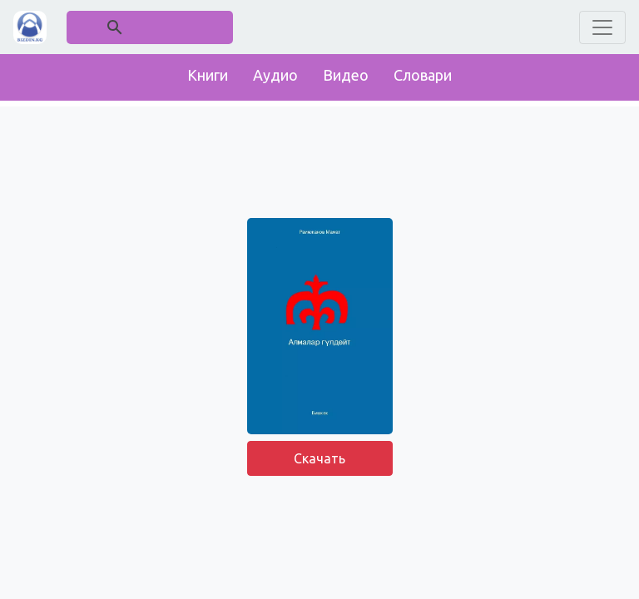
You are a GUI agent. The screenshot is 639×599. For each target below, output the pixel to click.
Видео (346, 75)
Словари (423, 75)
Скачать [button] (319, 458)
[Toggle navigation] (602, 27)
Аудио (275, 75)
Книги (207, 75)
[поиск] (151, 27)
